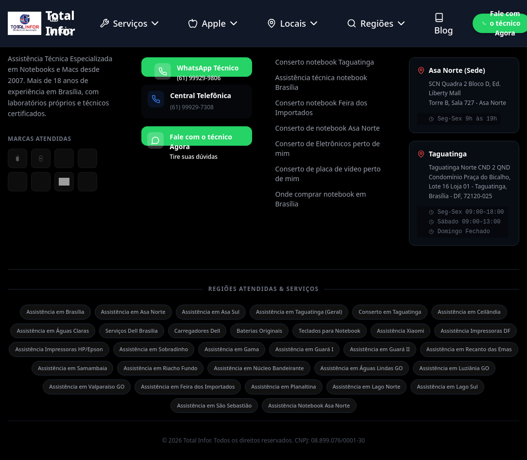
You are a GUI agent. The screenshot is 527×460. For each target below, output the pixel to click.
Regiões (377, 23)
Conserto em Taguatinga (389, 311)
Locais (293, 23)
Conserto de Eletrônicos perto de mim (327, 148)
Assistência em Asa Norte (133, 311)
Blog (443, 24)
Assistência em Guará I (304, 349)
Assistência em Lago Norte (367, 386)
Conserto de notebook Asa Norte (327, 128)
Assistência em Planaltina (283, 386)
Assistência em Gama (231, 349)
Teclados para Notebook (329, 330)
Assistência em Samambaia (72, 368)
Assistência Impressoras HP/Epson (58, 349)
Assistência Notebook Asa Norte (309, 405)
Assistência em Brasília (55, 311)
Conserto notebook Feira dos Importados (321, 107)
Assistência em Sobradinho (153, 349)
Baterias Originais (259, 330)
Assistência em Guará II (379, 349)
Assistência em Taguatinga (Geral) (299, 311)
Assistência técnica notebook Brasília (321, 82)
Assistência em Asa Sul (210, 311)
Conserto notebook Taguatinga (324, 62)
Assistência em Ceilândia (469, 311)
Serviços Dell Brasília (131, 330)
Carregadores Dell (197, 330)
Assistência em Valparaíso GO (86, 386)
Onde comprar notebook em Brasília (320, 198)
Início (60, 24)
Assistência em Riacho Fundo (160, 368)
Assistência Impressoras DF (475, 330)
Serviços (130, 23)
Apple (213, 23)
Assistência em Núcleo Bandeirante (259, 368)
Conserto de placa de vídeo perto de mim (328, 173)
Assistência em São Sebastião (214, 405)
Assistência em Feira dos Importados (188, 386)
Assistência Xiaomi (400, 330)
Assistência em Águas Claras (53, 330)
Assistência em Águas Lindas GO (362, 368)
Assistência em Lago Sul (447, 386)
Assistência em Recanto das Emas (469, 349)
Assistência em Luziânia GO (454, 368)
